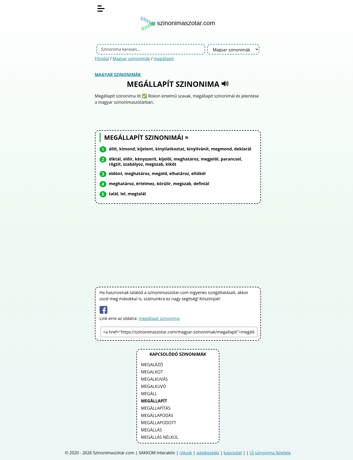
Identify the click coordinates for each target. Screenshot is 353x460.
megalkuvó (153, 386)
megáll (149, 393)
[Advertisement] (178, 244)
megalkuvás (154, 379)
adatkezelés (207, 453)
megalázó (152, 364)
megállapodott (158, 422)
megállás (151, 430)
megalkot (152, 371)
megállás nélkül (159, 437)
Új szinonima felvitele (270, 453)
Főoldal (102, 58)
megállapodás (157, 415)
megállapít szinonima (159, 318)
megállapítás (156, 408)
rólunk (185, 453)
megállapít (164, 58)
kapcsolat (233, 453)
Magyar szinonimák (131, 58)
